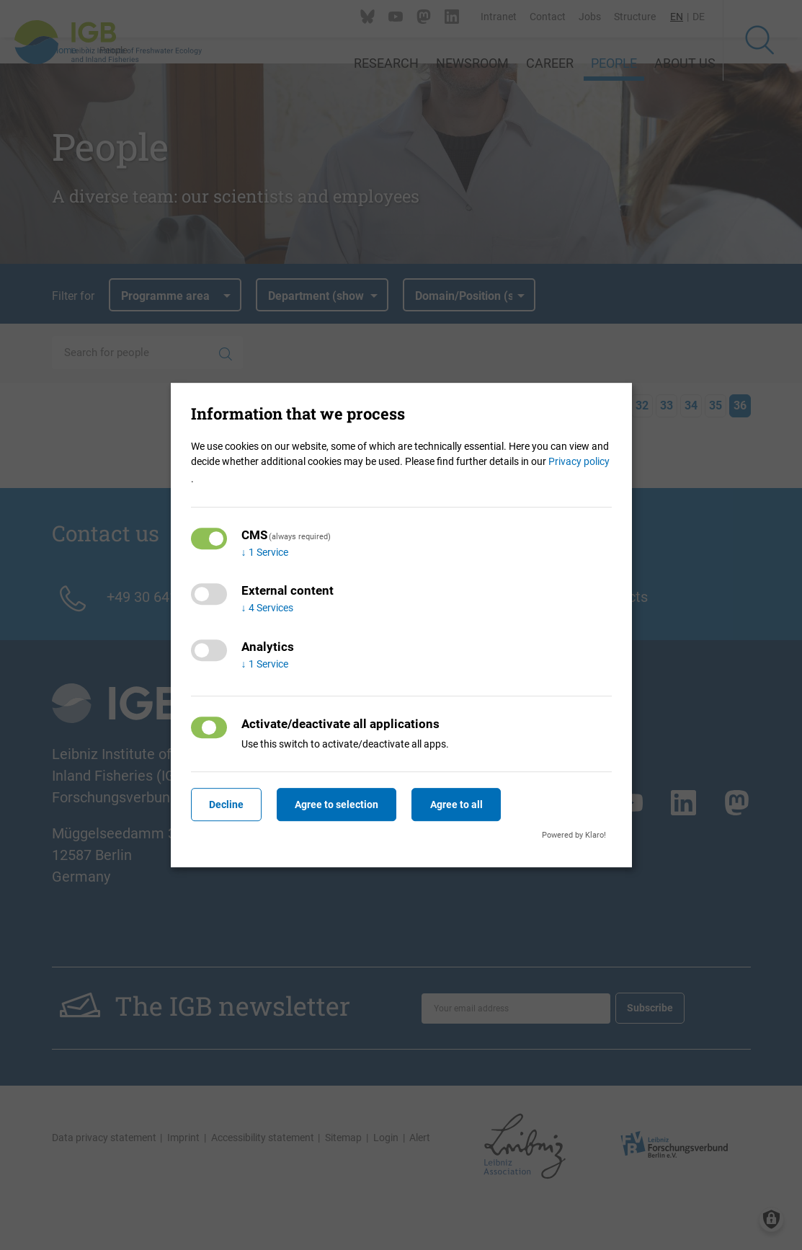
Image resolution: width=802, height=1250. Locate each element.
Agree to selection (338, 804)
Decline (227, 804)
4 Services (267, 608)
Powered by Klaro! (574, 835)
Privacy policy (579, 461)
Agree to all (459, 804)
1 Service (264, 552)
